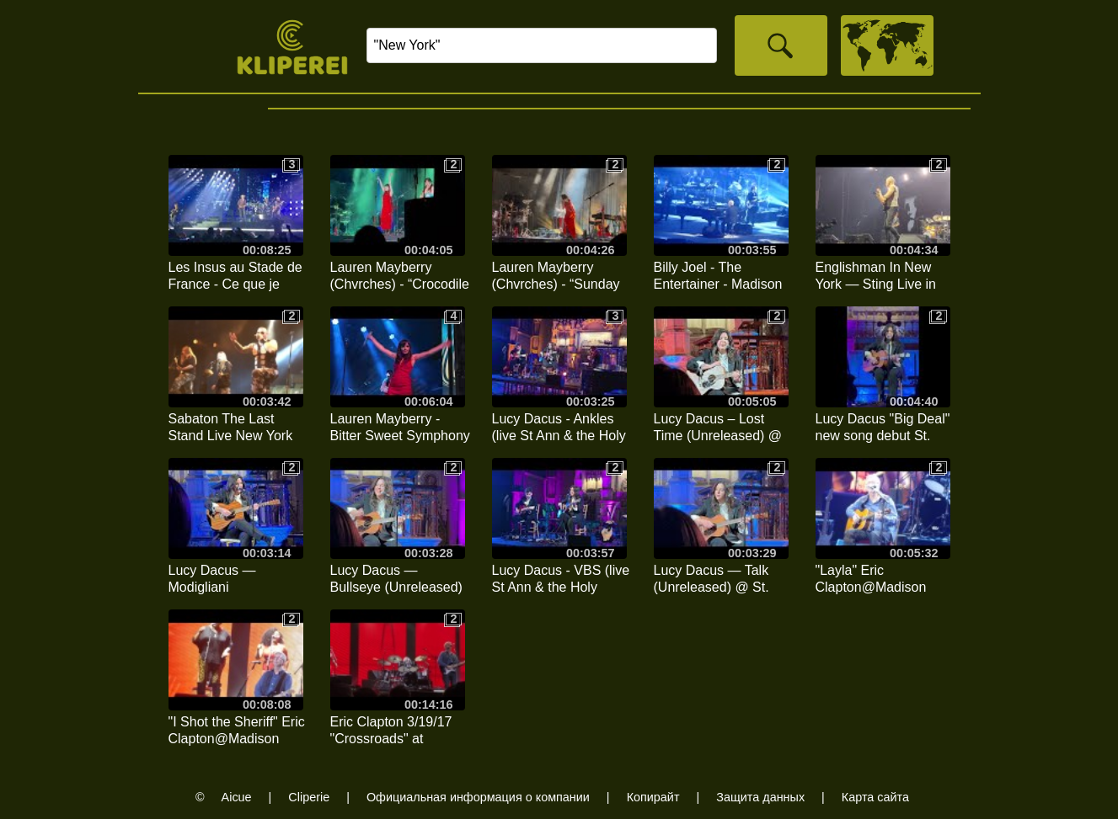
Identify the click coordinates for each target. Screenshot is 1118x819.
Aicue (237, 797)
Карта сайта (875, 797)
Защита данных (760, 797)
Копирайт (653, 797)
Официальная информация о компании (478, 797)
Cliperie (308, 797)
